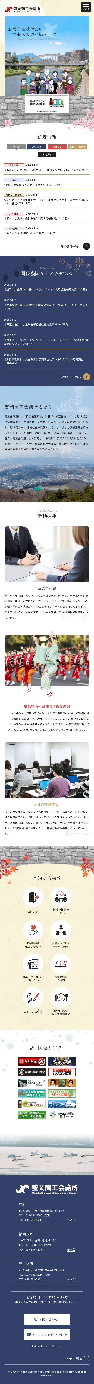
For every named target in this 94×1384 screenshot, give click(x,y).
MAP (70, 1220)
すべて (16, 146)
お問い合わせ (48, 1319)
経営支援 (57, 146)
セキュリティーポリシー (47, 1346)
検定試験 (47, 154)
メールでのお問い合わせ (49, 1334)
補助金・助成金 (78, 146)
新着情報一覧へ (70, 246)
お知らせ (36, 146)
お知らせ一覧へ (70, 377)
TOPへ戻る (74, 1358)
